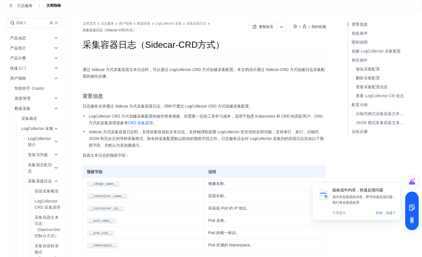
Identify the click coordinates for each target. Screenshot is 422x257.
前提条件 (360, 33)
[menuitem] (35, 88)
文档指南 (53, 5)
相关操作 (360, 60)
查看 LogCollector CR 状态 (380, 96)
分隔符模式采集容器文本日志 (382, 113)
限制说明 (360, 42)
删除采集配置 (368, 78)
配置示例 (360, 105)
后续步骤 (360, 131)
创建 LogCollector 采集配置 (376, 51)
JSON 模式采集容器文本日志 (382, 122)
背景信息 (360, 24)
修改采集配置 (368, 69)
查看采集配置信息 (372, 87)
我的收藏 (318, 27)
